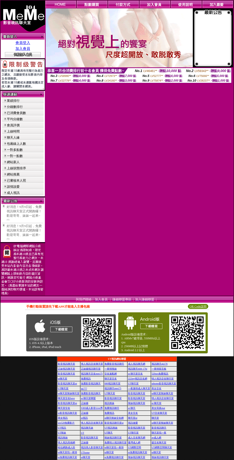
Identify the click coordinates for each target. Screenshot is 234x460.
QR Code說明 (198, 306)
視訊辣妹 (109, 403)
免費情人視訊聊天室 (115, 442)
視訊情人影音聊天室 (92, 447)
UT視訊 (62, 427)
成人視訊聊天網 (136, 363)
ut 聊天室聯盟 (88, 398)
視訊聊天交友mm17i (92, 373)
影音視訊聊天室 (66, 363)
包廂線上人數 (16, 143)
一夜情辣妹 (110, 368)
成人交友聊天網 (136, 437)
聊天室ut (132, 418)
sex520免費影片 (66, 422)
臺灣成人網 (134, 442)
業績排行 (13, 100)
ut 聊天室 (156, 403)
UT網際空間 (134, 447)
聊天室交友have (66, 398)
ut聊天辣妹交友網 (114, 418)
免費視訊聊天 (111, 408)
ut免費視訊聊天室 (137, 452)
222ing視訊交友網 (137, 378)
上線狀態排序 (16, 168)
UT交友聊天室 (159, 413)
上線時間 (13, 131)
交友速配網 (110, 373)
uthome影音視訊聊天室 (164, 383)
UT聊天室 (133, 383)
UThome (85, 452)
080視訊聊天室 (112, 383)
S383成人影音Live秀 (92, 408)
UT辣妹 (62, 432)
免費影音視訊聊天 (114, 363)
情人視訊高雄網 (66, 442)
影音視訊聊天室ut (67, 383)
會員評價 (13, 125)
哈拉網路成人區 (66, 447)
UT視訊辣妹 (110, 427)
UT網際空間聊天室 (162, 447)
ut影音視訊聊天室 (67, 413)
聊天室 (155, 418)
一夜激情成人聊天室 (139, 388)
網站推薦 (13, 174)
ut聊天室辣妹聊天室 (68, 393)
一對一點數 (15, 156)
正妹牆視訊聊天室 (91, 368)
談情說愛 (13, 186)
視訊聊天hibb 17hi (137, 368)
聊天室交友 (110, 378)
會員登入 (22, 43)
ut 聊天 (131, 408)
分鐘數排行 (15, 107)
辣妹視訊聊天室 (136, 403)
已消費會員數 (16, 113)
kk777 (84, 388)
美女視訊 (63, 418)
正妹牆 (84, 403)
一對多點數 (15, 150)
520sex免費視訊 (160, 373)
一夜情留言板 (159, 368)
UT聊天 (108, 432)
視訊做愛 (133, 422)
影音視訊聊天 (159, 427)
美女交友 (156, 388)
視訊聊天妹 (87, 427)
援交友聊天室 (159, 442)
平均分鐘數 (15, 119)
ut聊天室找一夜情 (114, 447)
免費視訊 (86, 378)
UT (82, 432)
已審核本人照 (16, 180)
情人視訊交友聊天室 (92, 363)
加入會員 (22, 49)
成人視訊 (13, 193)
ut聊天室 (62, 378)
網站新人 (13, 162)
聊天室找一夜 (159, 432)
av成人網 (156, 437)
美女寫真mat (158, 408)
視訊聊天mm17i (112, 388)
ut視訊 (84, 418)
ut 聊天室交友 (135, 373)
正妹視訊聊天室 (66, 368)
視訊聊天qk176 (160, 363)
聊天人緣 (13, 137)
